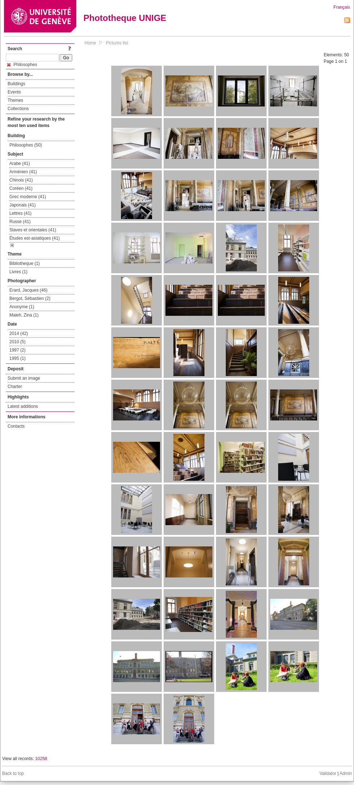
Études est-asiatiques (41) (34, 238)
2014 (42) (18, 333)
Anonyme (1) (21, 306)
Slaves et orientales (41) (32, 229)
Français (341, 7)
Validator (327, 773)
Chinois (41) (21, 180)
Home (90, 42)
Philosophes (22, 64)
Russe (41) (20, 221)
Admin (346, 773)
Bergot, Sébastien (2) (29, 298)
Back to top (13, 773)
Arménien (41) (23, 171)
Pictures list (117, 42)
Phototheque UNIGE (124, 18)
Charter (15, 386)
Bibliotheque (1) (24, 263)
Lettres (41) (20, 213)
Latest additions (23, 406)
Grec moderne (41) (27, 196)
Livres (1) (18, 271)
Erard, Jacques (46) (28, 290)
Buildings (16, 83)
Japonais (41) (22, 205)
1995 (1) (17, 358)
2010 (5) (17, 341)
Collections (18, 108)
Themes (15, 100)
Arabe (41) (19, 163)
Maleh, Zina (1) (24, 315)
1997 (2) (17, 350)
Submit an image (24, 378)
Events (14, 92)
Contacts (16, 426)
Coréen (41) (21, 188)
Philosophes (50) (25, 145)
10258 (41, 758)
